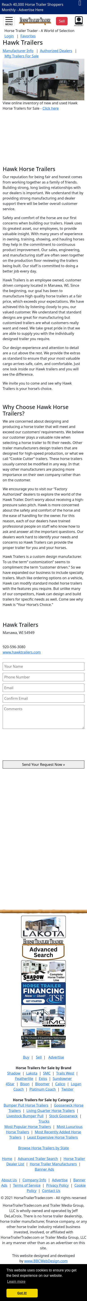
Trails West (65, 1073)
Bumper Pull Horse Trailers (26, 1105)
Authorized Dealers (56, 50)
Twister (67, 1089)
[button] (78, 20)
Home (7, 1158)
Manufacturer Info (18, 50)
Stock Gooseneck (63, 1115)
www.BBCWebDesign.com (46, 1261)
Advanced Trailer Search (38, 1158)
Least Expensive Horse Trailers (52, 1137)
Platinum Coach (42, 1089)
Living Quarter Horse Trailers (51, 1110)
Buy (26, 1057)
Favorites (28, 36)
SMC (46, 1073)
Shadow (13, 1073)
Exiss (43, 1078)
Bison (24, 1083)
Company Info (34, 1180)
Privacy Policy (57, 1185)
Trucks (44, 1121)
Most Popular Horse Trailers (27, 1126)
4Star (10, 1083)
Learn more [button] (16, 1281)
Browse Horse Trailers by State (43, 1148)
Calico (60, 1083)
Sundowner (62, 1078)
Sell (39, 1057)
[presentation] (43, 746)
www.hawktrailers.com (22, 652)
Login (9, 36)
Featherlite (24, 1078)
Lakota (31, 1073)
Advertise (56, 1057)
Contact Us (51, 1190)
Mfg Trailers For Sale (21, 56)
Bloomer (42, 1083)
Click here (50, 108)
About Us (9, 1180)
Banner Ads (44, 1169)
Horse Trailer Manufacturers (53, 1164)
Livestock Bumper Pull (25, 1115)
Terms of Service (27, 1185)
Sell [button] (62, 21)
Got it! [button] (22, 1293)
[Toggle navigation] (8, 21)
